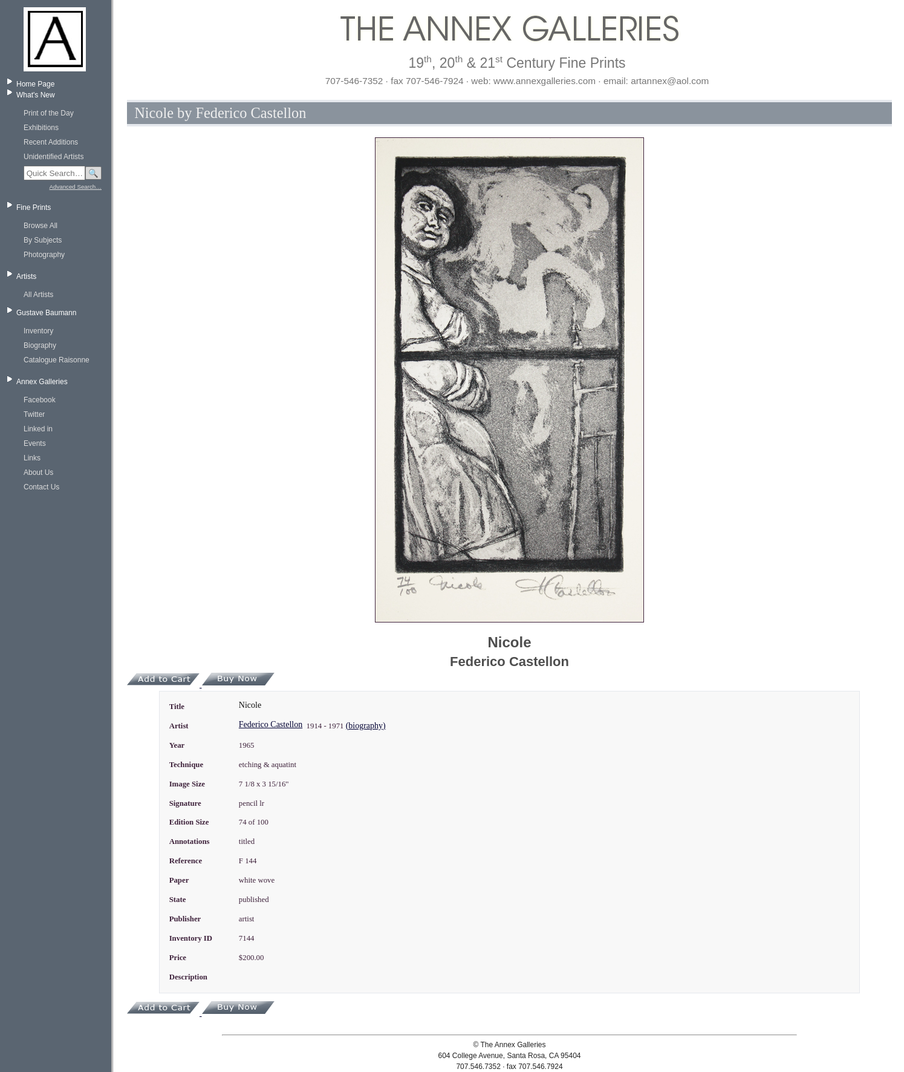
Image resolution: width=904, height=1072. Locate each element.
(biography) (366, 725)
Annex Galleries (42, 381)
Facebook (40, 400)
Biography (40, 345)
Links (32, 458)
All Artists (38, 294)
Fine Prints (33, 207)
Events (35, 443)
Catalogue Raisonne (56, 360)
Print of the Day (49, 113)
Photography (44, 254)
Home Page (35, 84)
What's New (35, 95)
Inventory (38, 331)
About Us (38, 472)
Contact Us (41, 487)
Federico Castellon (270, 724)
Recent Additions (51, 142)
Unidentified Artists (53, 156)
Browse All (40, 225)
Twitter (34, 414)
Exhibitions (41, 127)
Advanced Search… (76, 186)
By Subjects (43, 240)
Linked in (38, 429)
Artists (26, 276)
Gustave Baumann (46, 313)
